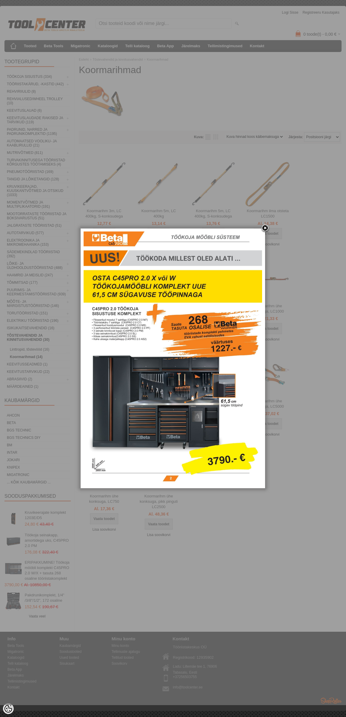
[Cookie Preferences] (8, 708)
